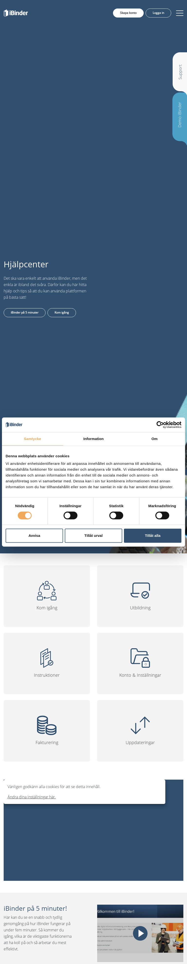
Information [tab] (93, 439)
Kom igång (62, 312)
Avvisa (34, 535)
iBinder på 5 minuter (24, 312)
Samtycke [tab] (32, 439)
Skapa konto (128, 13)
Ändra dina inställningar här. (32, 797)
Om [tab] (154, 439)
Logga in (158, 13)
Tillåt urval (93, 535)
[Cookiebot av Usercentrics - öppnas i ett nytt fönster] (160, 424)
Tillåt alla (152, 535)
